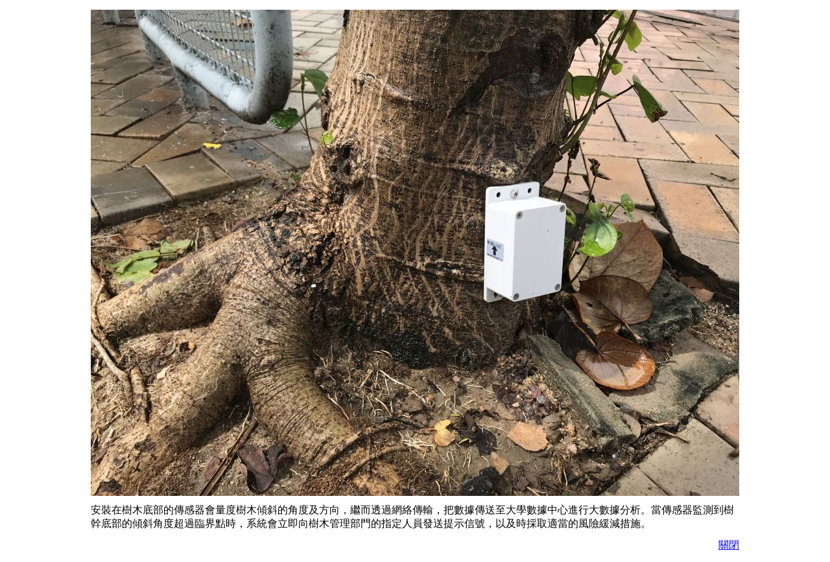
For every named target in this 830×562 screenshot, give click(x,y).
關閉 (728, 544)
